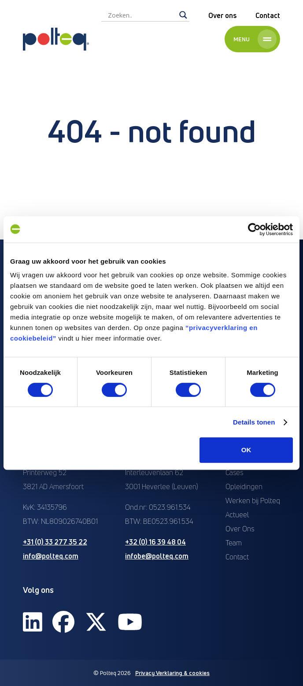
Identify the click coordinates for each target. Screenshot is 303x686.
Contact (267, 15)
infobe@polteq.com (156, 556)
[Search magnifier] (183, 15)
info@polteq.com (50, 556)
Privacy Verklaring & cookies (172, 673)
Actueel (237, 514)
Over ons (222, 15)
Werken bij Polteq (252, 500)
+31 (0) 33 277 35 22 (55, 542)
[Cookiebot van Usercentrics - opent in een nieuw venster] (254, 229)
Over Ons (239, 529)
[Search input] (141, 15)
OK (246, 450)
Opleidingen (243, 486)
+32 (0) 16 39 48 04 (155, 542)
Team (233, 543)
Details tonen (254, 422)
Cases (234, 472)
